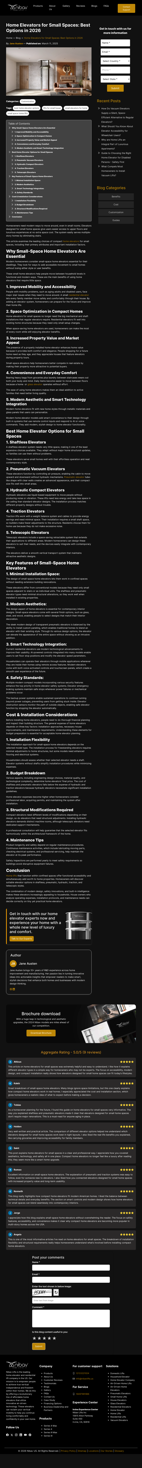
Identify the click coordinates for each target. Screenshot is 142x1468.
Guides (116, 220)
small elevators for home (76, 108)
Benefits (116, 196)
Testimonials (50, 1383)
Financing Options (53, 1403)
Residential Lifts (118, 1417)
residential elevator (79, 295)
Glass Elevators (117, 1403)
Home (9, 38)
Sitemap (82, 1451)
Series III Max (50, 1432)
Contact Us (49, 1397)
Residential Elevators (120, 1407)
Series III (48, 1436)
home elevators (71, 241)
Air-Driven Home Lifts (121, 1383)
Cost (116, 204)
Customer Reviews (53, 1380)
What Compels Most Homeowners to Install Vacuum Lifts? (113, 171)
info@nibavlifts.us (84, 1378)
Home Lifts (115, 1413)
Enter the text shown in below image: (52, 1286)
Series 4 (48, 1429)
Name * (36, 1262)
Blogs (94, 6)
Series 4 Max (50, 1426)
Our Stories (107, 1451)
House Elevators (118, 1400)
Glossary (119, 1451)
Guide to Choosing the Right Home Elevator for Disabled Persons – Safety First (116, 157)
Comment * (38, 1307)
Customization (27, 101)
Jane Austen (16, 43)
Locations (93, 1451)
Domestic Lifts (117, 1373)
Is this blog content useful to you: (50, 1332)
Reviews (80, 6)
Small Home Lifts (118, 1397)
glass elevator (35, 384)
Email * (36, 1274)
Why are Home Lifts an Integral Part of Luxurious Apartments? (114, 144)
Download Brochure (41, 1033)
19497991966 (82, 1394)
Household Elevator (120, 1377)
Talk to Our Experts (21, 938)
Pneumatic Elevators (120, 1393)
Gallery (66, 6)
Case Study (49, 1400)
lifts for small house (52, 108)
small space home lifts (18, 113)
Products (38, 6)
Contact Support (126, 8)
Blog (18, 38)
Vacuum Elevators (119, 1420)
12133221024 (82, 1373)
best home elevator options (26, 108)
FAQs (106, 6)
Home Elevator (117, 1410)
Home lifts (11, 875)
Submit (115, 88)
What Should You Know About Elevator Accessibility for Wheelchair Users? (117, 131)
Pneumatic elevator (74, 477)
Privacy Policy (68, 1451)
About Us (52, 8)
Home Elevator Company (122, 1380)
